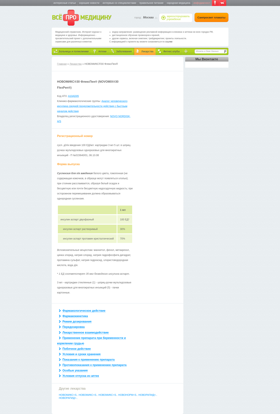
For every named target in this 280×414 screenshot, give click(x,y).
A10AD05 (73, 96)
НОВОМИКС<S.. (69, 394)
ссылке (169, 41)
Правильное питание (151, 2)
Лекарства (75, 63)
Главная (62, 63)
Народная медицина (178, 2)
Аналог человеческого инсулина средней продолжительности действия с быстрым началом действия (92, 106)
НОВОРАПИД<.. (147, 394)
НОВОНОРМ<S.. (128, 394)
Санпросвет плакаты (211, 17)
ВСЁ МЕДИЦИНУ (81, 18)
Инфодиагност (201, 2)
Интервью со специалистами (119, 2)
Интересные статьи (65, 2)
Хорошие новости (89, 2)
